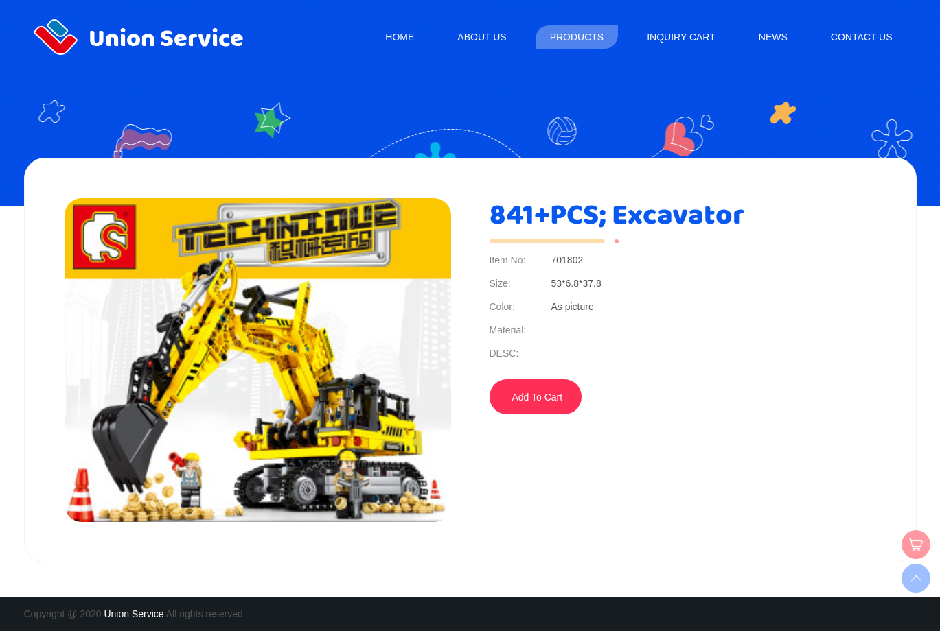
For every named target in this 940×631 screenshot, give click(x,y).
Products (577, 37)
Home (399, 37)
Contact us (862, 37)
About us (481, 37)
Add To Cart (537, 397)
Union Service (133, 613)
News (773, 37)
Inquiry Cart (681, 37)
